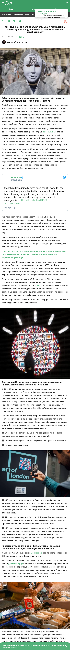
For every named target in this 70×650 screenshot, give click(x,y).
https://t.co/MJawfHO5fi (33, 200)
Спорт (12, 9)
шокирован (36, 553)
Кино (27, 14)
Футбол (34, 14)
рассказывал (49, 132)
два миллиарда (15, 564)
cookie (37, 645)
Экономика (6, 14)
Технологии (18, 14)
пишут (39, 286)
